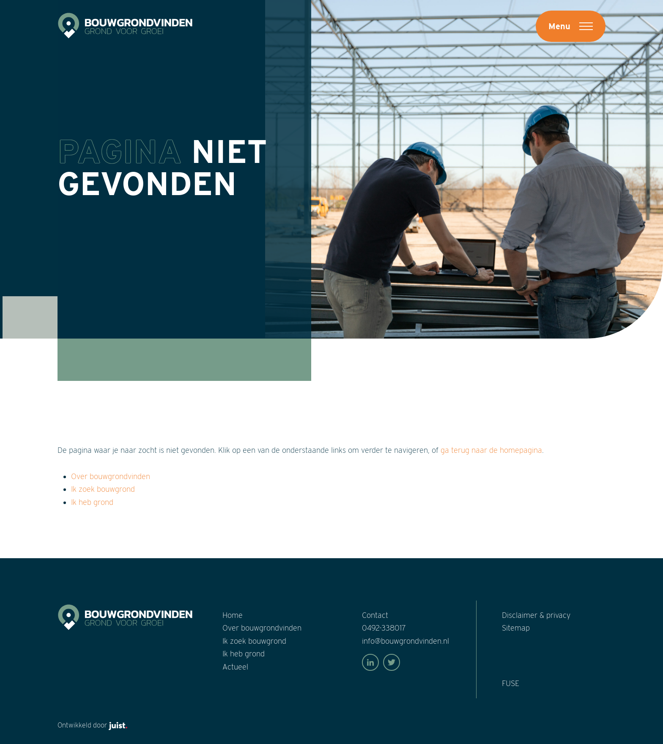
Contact (375, 615)
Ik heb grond (92, 502)
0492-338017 (384, 627)
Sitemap (516, 627)
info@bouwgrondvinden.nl (405, 641)
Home (232, 615)
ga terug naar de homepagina (491, 450)
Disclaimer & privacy (536, 615)
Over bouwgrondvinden (110, 476)
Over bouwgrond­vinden (261, 627)
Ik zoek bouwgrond (103, 489)
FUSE (510, 683)
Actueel (235, 666)
